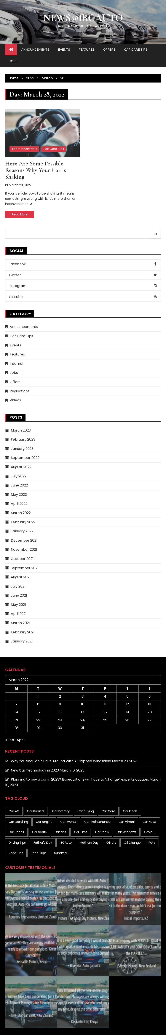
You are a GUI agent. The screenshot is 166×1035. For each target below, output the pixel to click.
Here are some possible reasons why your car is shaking (35, 170)
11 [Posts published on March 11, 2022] (105, 704)
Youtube (84, 297)
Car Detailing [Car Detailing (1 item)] (18, 822)
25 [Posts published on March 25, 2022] (105, 720)
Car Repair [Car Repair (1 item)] (16, 832)
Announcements (35, 49)
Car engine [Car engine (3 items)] (44, 822)
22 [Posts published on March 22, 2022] (38, 720)
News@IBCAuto (83, 18)
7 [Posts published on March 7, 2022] (16, 704)
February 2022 (23, 522)
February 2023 (23, 439)
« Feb (9, 740)
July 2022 (18, 476)
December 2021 (24, 540)
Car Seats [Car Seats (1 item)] (39, 832)
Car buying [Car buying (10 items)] (85, 811)
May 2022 (19, 494)
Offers (109, 49)
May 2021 (18, 604)
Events (64, 49)
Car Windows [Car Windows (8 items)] (126, 832)
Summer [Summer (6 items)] (60, 853)
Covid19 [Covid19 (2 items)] (149, 832)
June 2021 (19, 595)
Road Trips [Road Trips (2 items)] (38, 853)
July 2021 (18, 586)
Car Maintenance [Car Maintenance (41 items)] (97, 822)
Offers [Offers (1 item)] (111, 842)
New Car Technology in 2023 (35, 770)
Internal (16, 363)
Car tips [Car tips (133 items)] (60, 832)
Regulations (19, 391)
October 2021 (22, 558)
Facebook (84, 264)
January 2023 (22, 448)
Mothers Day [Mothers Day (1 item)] (89, 842)
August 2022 (21, 467)
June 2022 (19, 485)
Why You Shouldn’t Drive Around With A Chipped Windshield (61, 761)
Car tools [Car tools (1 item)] (102, 832)
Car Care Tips (135, 49)
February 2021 (22, 632)
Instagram (84, 286)
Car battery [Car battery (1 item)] (61, 811)
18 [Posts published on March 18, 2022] (105, 712)
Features (87, 49)
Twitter (84, 275)
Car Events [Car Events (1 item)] (68, 822)
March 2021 (20, 623)
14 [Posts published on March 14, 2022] (16, 712)
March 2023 (21, 430)
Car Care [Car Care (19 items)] (108, 811)
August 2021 (20, 577)
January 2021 (22, 641)
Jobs (14, 61)
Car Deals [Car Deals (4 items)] (130, 811)
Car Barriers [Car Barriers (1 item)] (35, 811)
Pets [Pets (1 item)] (151, 842)
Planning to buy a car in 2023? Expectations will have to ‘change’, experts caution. (80, 779)
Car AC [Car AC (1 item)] (14, 811)
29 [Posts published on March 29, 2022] (38, 728)
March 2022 (21, 513)
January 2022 (22, 531)
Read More (20, 214)
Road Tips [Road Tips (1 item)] (16, 853)
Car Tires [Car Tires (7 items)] (80, 832)
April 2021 (19, 613)
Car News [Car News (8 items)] (149, 822)
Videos (15, 400)
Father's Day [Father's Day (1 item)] (43, 842)
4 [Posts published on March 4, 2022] (105, 696)
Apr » (21, 740)
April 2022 (19, 503)
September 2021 (24, 568)
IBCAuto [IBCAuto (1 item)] (66, 842)
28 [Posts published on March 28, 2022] (16, 728)
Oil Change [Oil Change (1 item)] (132, 842)
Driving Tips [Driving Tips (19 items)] (17, 842)
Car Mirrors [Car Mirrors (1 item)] (126, 822)
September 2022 (25, 457)
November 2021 (24, 549)
